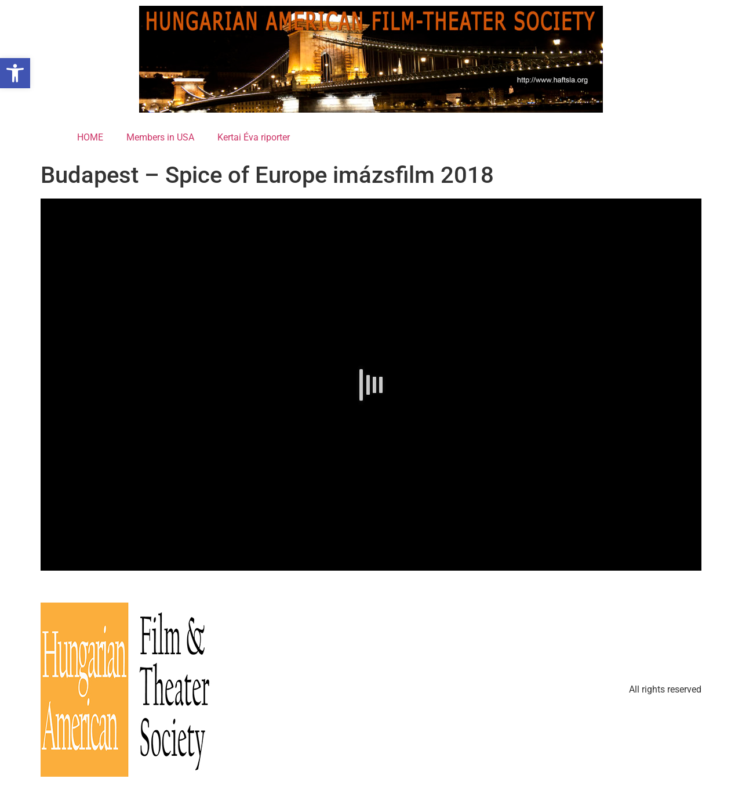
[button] (15, 73)
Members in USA (160, 137)
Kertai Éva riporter (253, 137)
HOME (90, 137)
